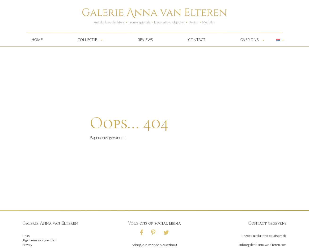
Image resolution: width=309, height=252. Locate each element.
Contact (196, 39)
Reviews (145, 39)
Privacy (27, 245)
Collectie (89, 39)
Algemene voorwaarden (39, 240)
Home (37, 39)
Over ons (251, 39)
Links (26, 236)
